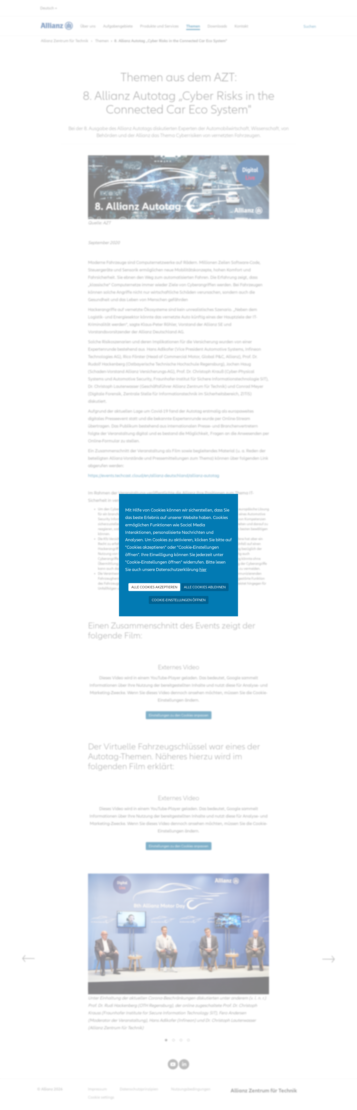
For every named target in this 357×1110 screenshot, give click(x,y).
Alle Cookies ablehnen (205, 587)
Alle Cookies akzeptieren (154, 587)
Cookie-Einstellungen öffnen (179, 600)
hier (203, 569)
